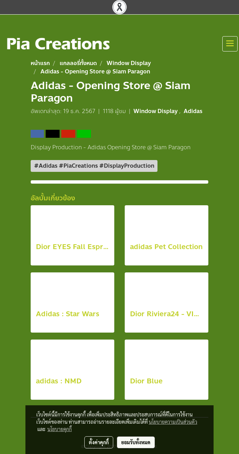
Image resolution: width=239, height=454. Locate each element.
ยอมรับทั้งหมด (136, 442)
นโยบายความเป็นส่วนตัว (173, 422)
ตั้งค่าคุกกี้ (99, 442)
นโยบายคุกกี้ (59, 429)
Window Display (156, 111)
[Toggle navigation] (230, 43)
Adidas (193, 111)
